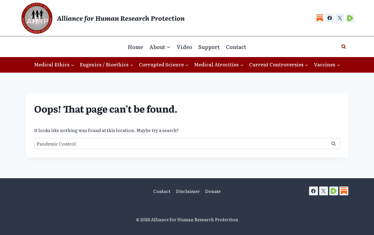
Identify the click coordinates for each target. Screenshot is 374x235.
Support (209, 47)
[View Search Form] (343, 46)
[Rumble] (350, 18)
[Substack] (319, 18)
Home (135, 47)
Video (184, 47)
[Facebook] (329, 18)
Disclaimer (188, 191)
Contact (236, 47)
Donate (213, 191)
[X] (340, 18)
